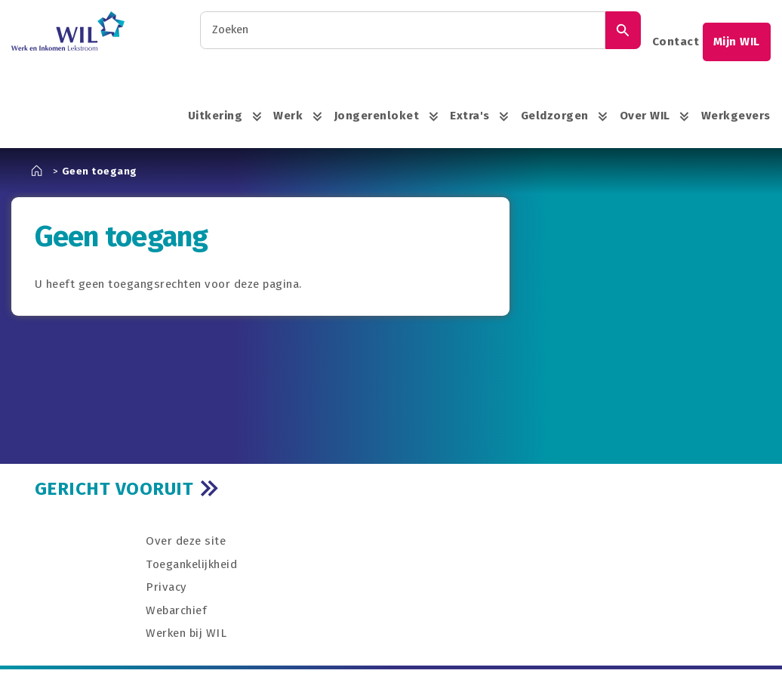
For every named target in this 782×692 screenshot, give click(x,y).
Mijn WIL (736, 41)
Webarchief (176, 610)
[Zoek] (622, 30)
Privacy (166, 587)
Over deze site (186, 541)
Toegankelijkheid (191, 564)
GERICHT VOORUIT (114, 488)
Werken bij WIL (186, 633)
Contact (676, 41)
